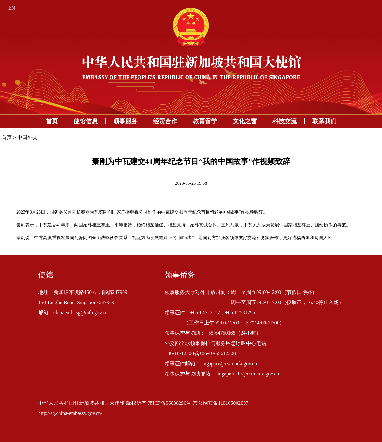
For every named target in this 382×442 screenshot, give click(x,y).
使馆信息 (86, 121)
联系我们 (324, 121)
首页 (52, 121)
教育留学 (205, 121)
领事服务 (125, 121)
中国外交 (27, 137)
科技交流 (284, 121)
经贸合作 (165, 121)
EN (11, 8)
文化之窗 (245, 121)
